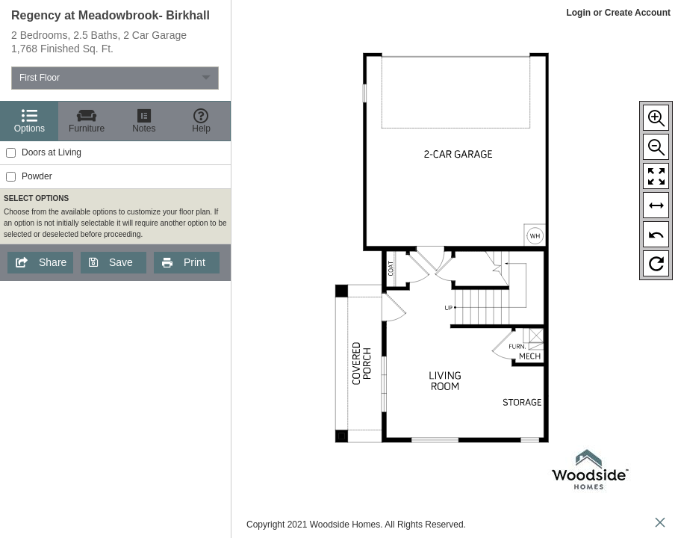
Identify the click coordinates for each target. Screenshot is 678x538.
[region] (115, 269)
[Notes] (144, 121)
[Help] (201, 121)
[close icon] (660, 524)
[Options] (29, 121)
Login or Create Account (618, 12)
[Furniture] (87, 121)
